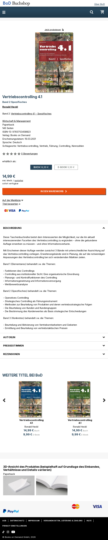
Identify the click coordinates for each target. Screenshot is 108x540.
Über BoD (99, 4)
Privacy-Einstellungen (14, 526)
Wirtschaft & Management (16, 121)
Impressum (34, 521)
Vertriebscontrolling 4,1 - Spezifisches (31, 113)
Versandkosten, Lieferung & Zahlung (63, 521)
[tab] (54, 226)
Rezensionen (11, 354)
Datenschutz (17, 521)
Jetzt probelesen (53, 29)
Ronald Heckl (10, 106)
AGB (4, 521)
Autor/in (9, 337)
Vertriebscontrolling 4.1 (31, 421)
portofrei (19, 180)
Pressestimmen (13, 345)
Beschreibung (12, 227)
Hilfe (89, 521)
